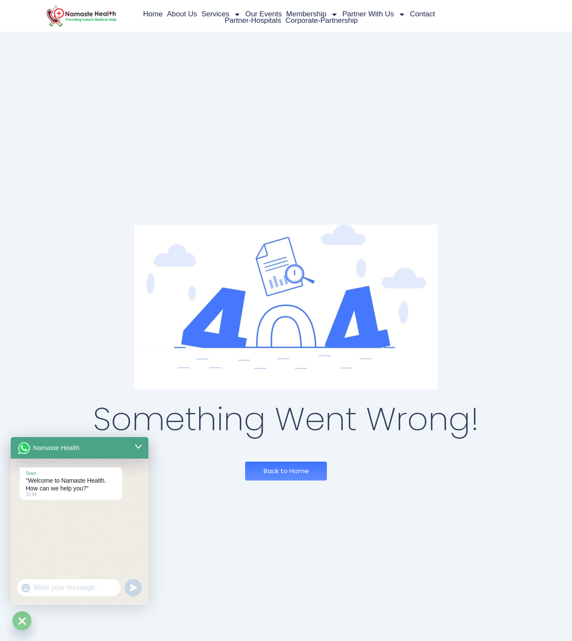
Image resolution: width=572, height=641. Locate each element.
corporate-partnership (322, 20)
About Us (182, 14)
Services (221, 14)
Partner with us (374, 14)
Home (153, 14)
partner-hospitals (252, 20)
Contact (422, 14)
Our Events (263, 14)
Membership (312, 14)
